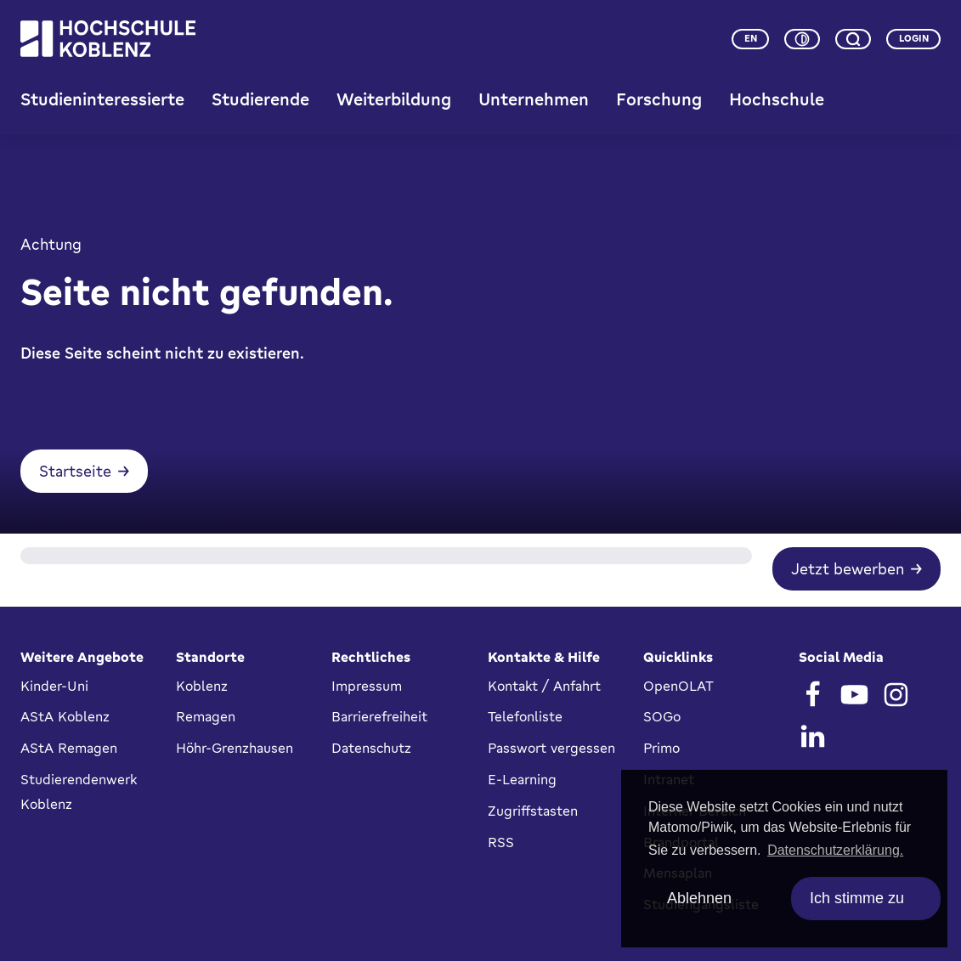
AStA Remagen (68, 747)
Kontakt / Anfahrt (544, 685)
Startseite (75, 473)
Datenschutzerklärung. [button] (835, 850)
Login (914, 38)
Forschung (659, 99)
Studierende (260, 99)
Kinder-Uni (54, 685)
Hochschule (776, 99)
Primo (661, 747)
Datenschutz (371, 747)
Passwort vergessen (551, 747)
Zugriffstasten (533, 810)
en (750, 38)
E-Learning (522, 779)
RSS (501, 842)
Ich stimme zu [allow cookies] (857, 898)
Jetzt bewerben (847, 571)
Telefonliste (525, 717)
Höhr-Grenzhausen (234, 747)
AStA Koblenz (65, 717)
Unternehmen (533, 99)
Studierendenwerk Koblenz (78, 791)
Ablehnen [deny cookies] (699, 898)
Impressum (366, 685)
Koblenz (202, 685)
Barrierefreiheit (379, 717)
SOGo (662, 717)
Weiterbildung (393, 99)
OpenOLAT (678, 685)
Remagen (205, 717)
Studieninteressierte (102, 99)
